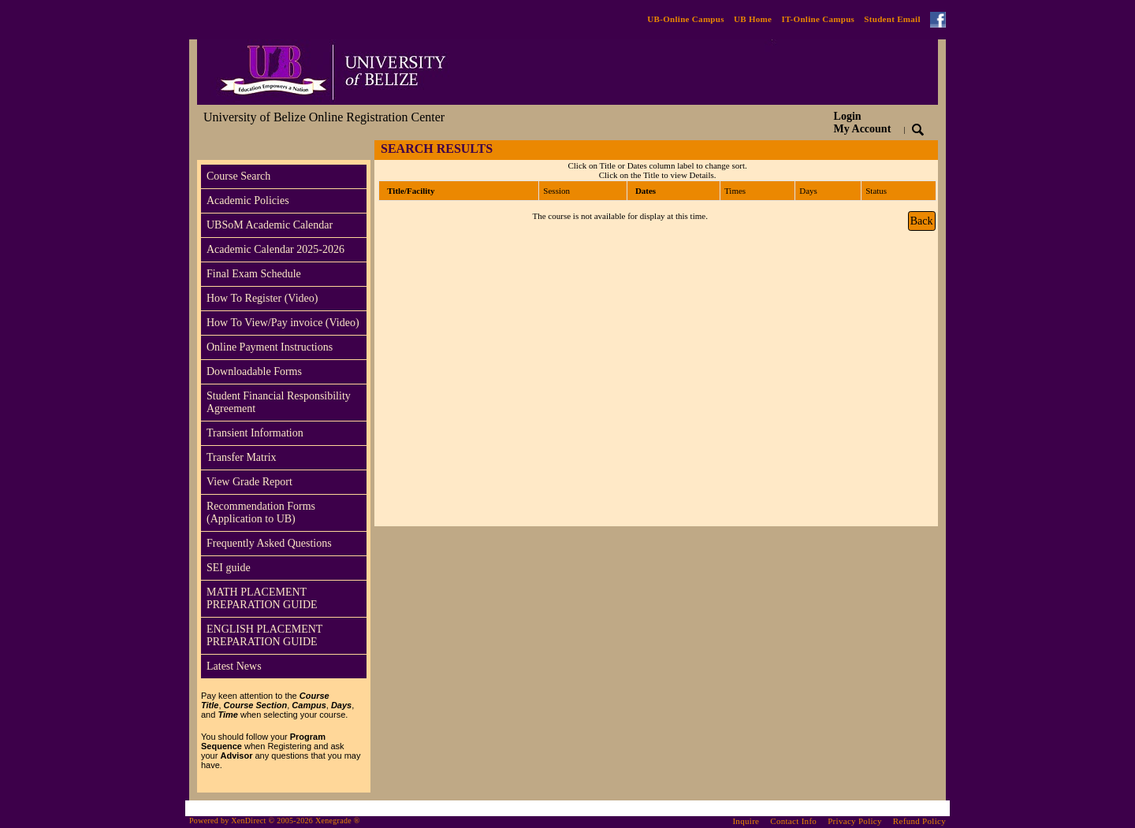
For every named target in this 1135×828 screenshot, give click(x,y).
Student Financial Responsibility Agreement (279, 402)
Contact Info (793, 821)
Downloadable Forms (254, 371)
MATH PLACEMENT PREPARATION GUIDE (262, 598)
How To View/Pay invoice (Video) (283, 323)
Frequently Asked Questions (269, 543)
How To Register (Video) (262, 298)
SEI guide (229, 568)
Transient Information (255, 433)
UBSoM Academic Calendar (270, 225)
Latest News (234, 666)
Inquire (745, 821)
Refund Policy (919, 821)
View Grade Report (249, 482)
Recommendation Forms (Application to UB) (261, 512)
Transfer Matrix (242, 457)
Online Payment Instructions (270, 347)
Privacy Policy (855, 821)
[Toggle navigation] (212, 150)
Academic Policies (248, 200)
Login (862, 122)
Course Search (238, 176)
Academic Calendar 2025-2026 (275, 249)
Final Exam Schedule (254, 274)
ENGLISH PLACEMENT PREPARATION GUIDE (264, 635)
